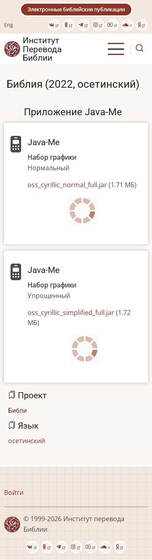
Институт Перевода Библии (42, 49)
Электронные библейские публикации (76, 9)
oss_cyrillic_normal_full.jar (67, 184)
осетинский (26, 440)
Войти (14, 492)
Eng (8, 24)
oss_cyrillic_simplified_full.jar (71, 312)
